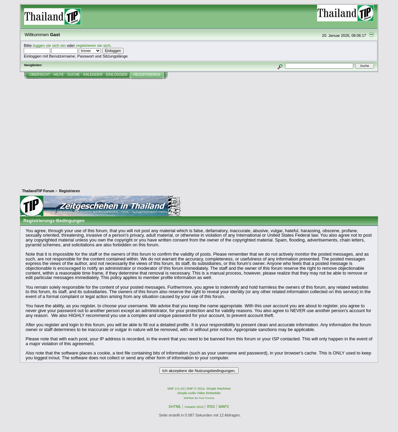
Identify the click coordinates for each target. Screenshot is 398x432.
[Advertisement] (199, 130)
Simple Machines (218, 388)
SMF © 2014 (196, 388)
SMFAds (189, 398)
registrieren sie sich (93, 45)
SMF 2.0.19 (175, 388)
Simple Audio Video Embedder (199, 393)
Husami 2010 (194, 407)
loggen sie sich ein (49, 45)
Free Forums (206, 398)
